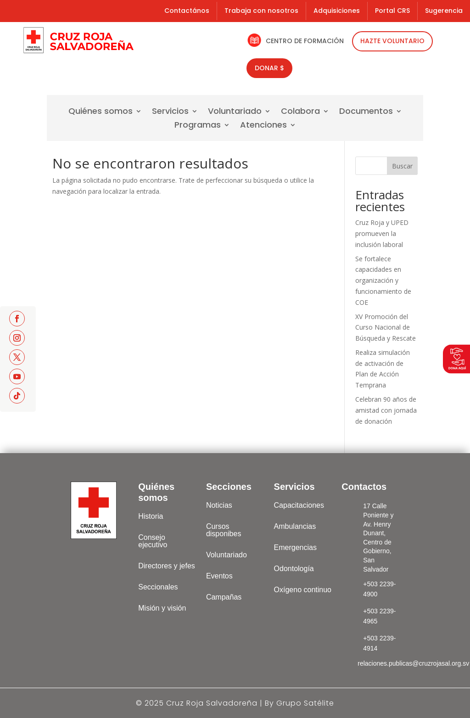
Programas (197, 126)
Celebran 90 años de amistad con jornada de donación (386, 410)
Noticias (219, 505)
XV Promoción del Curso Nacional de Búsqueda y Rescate (385, 327)
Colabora (300, 112)
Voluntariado (235, 112)
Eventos (219, 576)
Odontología (294, 568)
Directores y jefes (166, 566)
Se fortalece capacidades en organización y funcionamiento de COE (383, 280)
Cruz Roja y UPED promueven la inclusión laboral (381, 233)
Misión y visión (162, 608)
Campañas (223, 597)
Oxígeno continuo (302, 590)
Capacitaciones (299, 505)
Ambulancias (295, 526)
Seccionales (158, 587)
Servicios (170, 112)
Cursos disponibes (223, 530)
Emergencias (295, 547)
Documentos (366, 112)
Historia (150, 516)
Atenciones (263, 126)
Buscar (402, 166)
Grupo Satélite (305, 703)
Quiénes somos (100, 112)
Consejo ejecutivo (152, 541)
